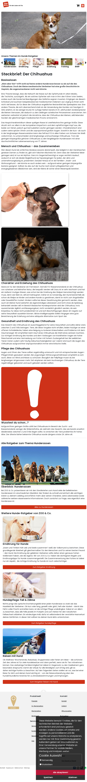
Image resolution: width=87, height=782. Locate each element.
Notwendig (46, 760)
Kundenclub (36, 731)
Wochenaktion (36, 711)
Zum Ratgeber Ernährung (44, 567)
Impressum (10, 768)
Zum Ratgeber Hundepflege (43, 623)
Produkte (34, 701)
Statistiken (46, 764)
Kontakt (64, 701)
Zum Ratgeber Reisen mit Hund (44, 682)
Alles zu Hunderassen (43, 507)
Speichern (48, 777)
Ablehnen (72, 777)
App (33, 741)
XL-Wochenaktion (37, 706)
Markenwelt (35, 716)
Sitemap (27, 768)
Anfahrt (64, 706)
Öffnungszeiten (67, 711)
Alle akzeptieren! (60, 772)
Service (34, 726)
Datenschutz (19, 768)
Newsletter (35, 736)
